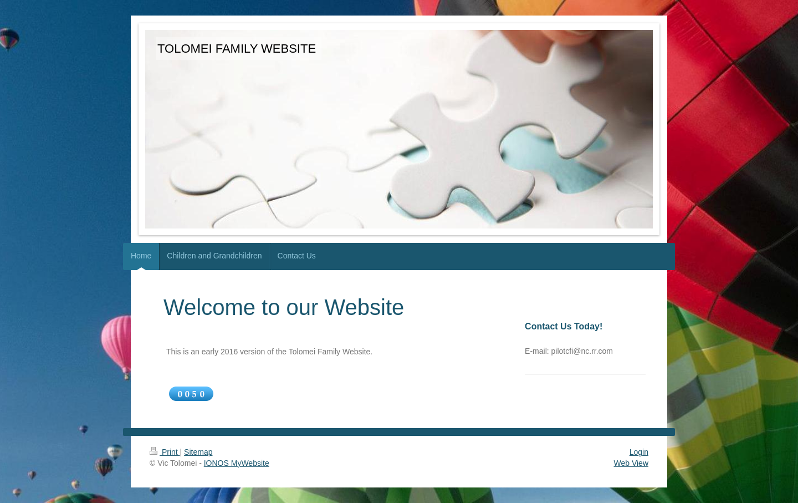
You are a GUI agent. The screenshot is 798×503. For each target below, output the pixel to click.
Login (639, 452)
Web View (630, 463)
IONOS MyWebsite (236, 463)
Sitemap (198, 452)
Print (165, 452)
